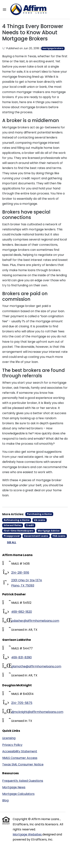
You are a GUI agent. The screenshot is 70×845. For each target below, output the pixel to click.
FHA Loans (59, 536)
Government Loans (36, 536)
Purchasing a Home (39, 514)
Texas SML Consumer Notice (22, 764)
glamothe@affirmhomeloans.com (36, 666)
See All (11, 542)
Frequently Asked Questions (22, 781)
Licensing (8, 738)
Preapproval (12, 536)
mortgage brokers (52, 48)
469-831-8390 (21, 657)
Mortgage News (13, 787)
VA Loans (39, 520)
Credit (30, 525)
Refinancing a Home (16, 520)
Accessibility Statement (19, 751)
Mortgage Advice (49, 530)
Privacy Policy (12, 745)
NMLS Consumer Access (19, 758)
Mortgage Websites (27, 834)
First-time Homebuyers (18, 530)
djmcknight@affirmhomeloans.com (37, 712)
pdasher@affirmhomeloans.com (35, 621)
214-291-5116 (20, 572)
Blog (5, 800)
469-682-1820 (21, 612)
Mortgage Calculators (18, 794)
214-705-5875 (21, 703)
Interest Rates (12, 525)
